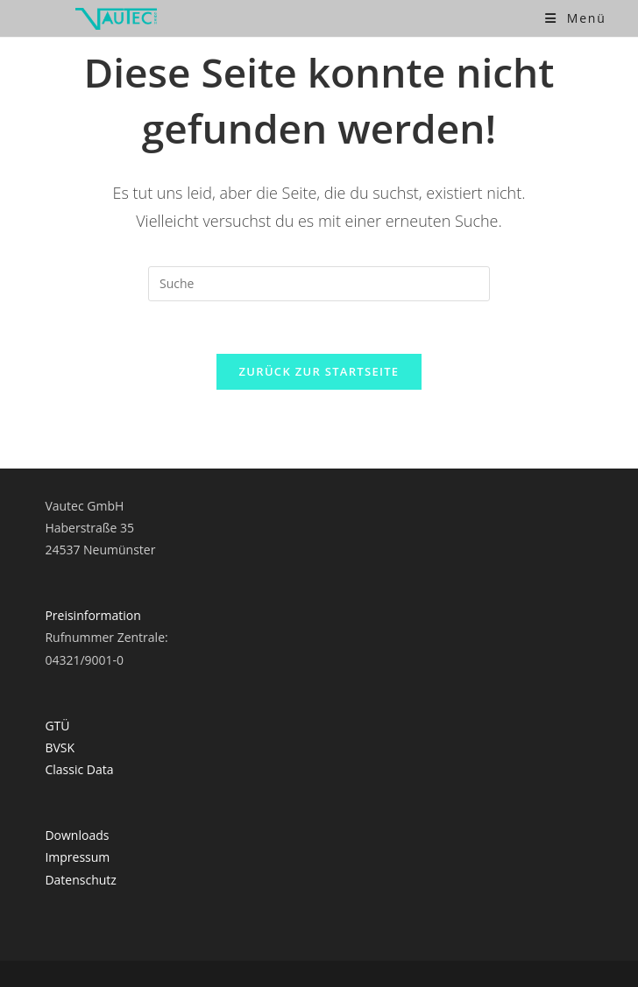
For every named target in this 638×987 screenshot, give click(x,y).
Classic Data (79, 769)
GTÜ (57, 725)
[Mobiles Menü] (575, 18)
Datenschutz (80, 879)
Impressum (77, 857)
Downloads (77, 835)
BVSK (59, 747)
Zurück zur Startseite (319, 371)
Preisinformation (92, 615)
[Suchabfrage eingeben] (319, 283)
